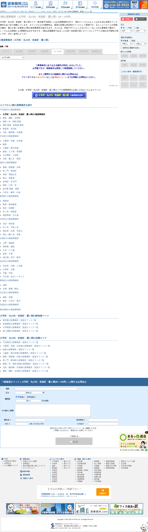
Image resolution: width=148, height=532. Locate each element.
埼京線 (80, 472)
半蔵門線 (97, 475)
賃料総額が (30, 397)
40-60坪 (32, 51)
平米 (129, 28)
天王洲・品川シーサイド (13, 277)
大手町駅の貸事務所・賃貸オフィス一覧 (20, 327)
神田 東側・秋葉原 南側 (13, 125)
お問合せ (7, 463)
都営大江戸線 (111, 466)
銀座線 (96, 461)
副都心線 (97, 477)
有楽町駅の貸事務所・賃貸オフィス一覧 (20, 324)
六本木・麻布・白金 (11, 192)
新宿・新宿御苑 (10, 204)
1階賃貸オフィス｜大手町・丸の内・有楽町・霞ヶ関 (45, 11)
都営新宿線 (110, 468)
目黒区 (54, 481)
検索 (127, 19)
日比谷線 (97, 470)
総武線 (80, 468)
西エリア (67, 463)
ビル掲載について (11, 465)
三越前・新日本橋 (10, 148)
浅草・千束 (8, 254)
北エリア (67, 468)
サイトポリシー (29, 468)
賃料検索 (26, 475)
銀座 (5, 144)
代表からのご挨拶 (30, 461)
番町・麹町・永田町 (11, 118)
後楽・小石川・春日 (11, 301)
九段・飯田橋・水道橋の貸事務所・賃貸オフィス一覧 (26, 367)
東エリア (67, 461)
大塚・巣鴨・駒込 (10, 289)
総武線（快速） (83, 470)
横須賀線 (80, 477)
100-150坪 (70, 51)
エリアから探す (58, 459)
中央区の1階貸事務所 (9, 136)
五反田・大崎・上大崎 (12, 266)
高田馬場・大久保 (10, 215)
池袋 (5, 285)
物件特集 (26, 471)
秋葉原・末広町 (10, 129)
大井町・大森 (9, 269)
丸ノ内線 (97, 463)
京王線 (123, 463)
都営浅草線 (110, 461)
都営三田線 (110, 463)
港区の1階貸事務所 (8, 162)
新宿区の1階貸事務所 (9, 196)
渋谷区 (54, 470)
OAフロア (124, 84)
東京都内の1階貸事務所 (10, 310)
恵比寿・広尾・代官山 (12, 231)
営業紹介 (26, 463)
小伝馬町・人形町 (10, 155)
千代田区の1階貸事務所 (10, 110)
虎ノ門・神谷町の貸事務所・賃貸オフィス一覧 (23, 360)
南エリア (67, 466)
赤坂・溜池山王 (10, 174)
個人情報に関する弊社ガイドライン (69, 428)
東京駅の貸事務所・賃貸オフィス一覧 (19, 320)
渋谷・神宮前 (9, 224)
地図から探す (28, 478)
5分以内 (133, 56)
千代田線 (97, 481)
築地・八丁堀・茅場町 (12, 151)
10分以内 (143, 56)
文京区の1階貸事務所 (9, 292)
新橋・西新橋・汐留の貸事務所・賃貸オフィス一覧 (25, 357)
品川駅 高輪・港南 (11, 189)
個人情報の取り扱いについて (34, 466)
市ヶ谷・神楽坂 (10, 212)
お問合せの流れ (10, 461)
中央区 (54, 463)
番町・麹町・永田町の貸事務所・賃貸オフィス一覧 (25, 371)
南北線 (96, 479)
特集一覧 (24, 11)
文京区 (54, 479)
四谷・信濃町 (9, 208)
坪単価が (20, 397)
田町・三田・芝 (10, 185)
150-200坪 (83, 51)
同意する (74, 436)
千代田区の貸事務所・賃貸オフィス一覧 (20, 342)
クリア (141, 19)
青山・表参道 (9, 178)
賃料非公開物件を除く (130, 48)
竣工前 (133, 65)
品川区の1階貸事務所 (9, 261)
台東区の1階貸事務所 (9, 238)
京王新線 (124, 468)
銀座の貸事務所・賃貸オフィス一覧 (18, 349)
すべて (6, 51)
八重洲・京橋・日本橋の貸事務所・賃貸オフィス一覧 (26, 346)
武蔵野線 (80, 479)
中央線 (80, 466)
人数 (136, 28)
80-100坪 (57, 51)
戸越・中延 (8, 273)
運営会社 (26, 459)
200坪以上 (96, 51)
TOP (6, 459)
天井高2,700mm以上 (142, 77)
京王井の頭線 (126, 466)
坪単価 (124, 41)
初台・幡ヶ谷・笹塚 (11, 234)
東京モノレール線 (128, 461)
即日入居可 (133, 77)
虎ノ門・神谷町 (10, 171)
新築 (124, 65)
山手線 (80, 461)
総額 (132, 41)
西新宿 (6, 201)
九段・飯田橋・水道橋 (12, 132)
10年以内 (143, 65)
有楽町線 (97, 472)
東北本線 (80, 475)
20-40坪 (19, 51)
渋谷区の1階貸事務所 (9, 219)
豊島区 (54, 477)
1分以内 (124, 56)
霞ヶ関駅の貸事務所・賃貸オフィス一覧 (20, 331)
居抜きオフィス (142, 84)
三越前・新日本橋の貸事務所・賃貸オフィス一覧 (24, 353)
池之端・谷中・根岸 (11, 257)
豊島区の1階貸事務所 (9, 280)
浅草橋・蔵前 (9, 246)
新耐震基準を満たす (125, 77)
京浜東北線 (81, 463)
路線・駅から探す (84, 459)
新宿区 (54, 468)
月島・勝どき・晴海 (11, 159)
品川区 (54, 475)
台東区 (54, 472)
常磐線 (80, 481)
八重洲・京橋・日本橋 (12, 141)
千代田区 (55, 461)
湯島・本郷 (8, 297)
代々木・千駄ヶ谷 (10, 227)
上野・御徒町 (9, 243)
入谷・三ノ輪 (9, 250)
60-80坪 (44, 51)
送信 (74, 441)
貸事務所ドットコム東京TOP (9, 11)
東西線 (96, 468)
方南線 (96, 466)
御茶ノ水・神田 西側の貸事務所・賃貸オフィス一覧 (26, 364)
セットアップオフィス (133, 84)
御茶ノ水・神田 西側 (12, 121)
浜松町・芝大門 (10, 182)
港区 (54, 466)
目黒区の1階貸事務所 (9, 305)
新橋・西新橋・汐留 (11, 167)
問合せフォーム (61, 77)
